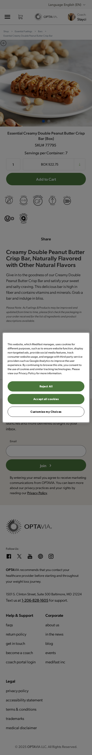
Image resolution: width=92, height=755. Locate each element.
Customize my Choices (45, 411)
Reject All (46, 386)
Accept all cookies (46, 399)
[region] (46, 377)
